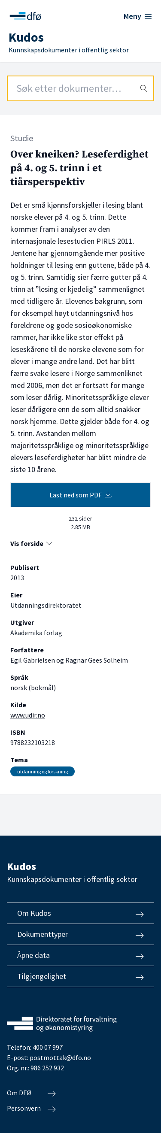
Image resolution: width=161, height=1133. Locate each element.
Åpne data (80, 955)
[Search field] (80, 88)
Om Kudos (80, 913)
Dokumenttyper (80, 934)
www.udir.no (27, 715)
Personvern (31, 1108)
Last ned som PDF (80, 495)
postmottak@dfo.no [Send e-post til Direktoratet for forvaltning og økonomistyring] (60, 1057)
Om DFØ (31, 1093)
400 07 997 (48, 1047)
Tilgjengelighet (80, 976)
